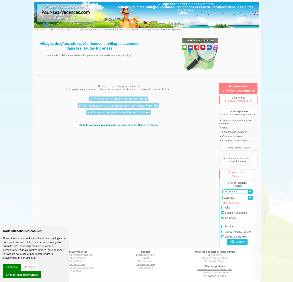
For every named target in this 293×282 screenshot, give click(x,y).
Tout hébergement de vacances (76, 255)
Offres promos (215, 255)
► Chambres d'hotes (230, 136)
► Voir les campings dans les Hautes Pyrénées (118, 112)
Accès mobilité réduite (236, 231)
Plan (225, 272)
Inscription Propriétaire (214, 276)
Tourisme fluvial (145, 267)
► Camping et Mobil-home (233, 140)
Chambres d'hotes (76, 264)
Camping (228, 218)
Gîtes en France (76, 261)
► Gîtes (223, 127)
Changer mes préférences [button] (22, 274)
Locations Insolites (145, 255)
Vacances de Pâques (214, 261)
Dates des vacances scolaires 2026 (214, 269)
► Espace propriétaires (238, 100)
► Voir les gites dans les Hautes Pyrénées (118, 98)
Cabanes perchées (145, 264)
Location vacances (234, 212)
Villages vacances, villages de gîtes (76, 267)
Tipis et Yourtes (145, 261)
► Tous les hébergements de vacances (235, 122)
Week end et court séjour (214, 258)
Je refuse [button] (29, 267)
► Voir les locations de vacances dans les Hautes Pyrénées (118, 105)
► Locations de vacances (233, 132)
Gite (225, 207)
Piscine (227, 226)
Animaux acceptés (233, 236)
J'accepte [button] (12, 267)
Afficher (238, 242)
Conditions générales (212, 272)
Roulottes (145, 258)
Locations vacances (76, 258)
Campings (76, 270)
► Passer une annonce (238, 91)
